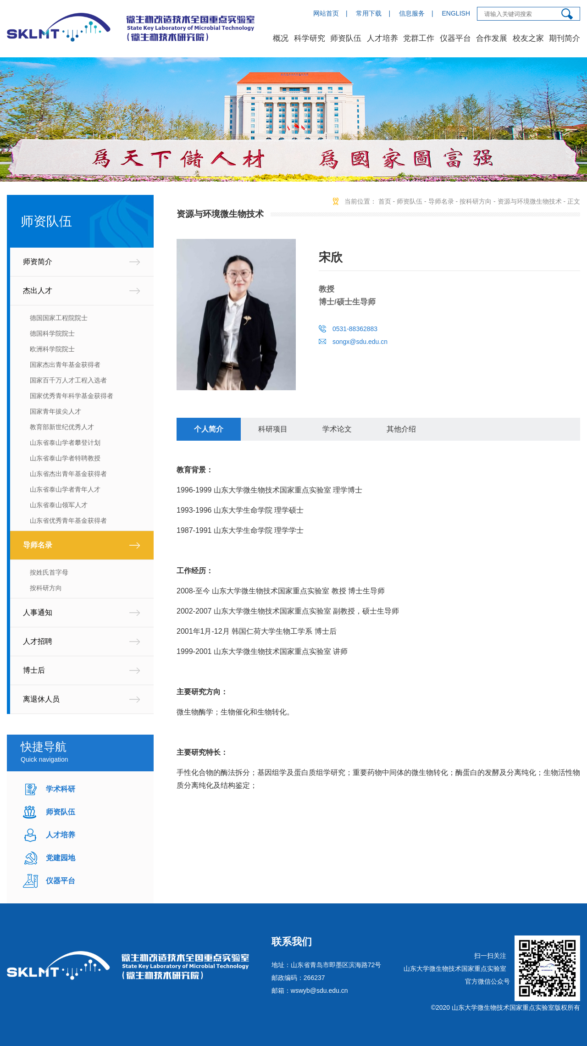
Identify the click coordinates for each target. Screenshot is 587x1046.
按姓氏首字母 (49, 572)
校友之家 (528, 38)
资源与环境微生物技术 (530, 201)
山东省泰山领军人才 (59, 505)
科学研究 (309, 38)
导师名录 (37, 545)
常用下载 (369, 13)
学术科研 (60, 789)
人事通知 (37, 612)
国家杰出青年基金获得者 (65, 364)
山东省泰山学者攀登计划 (65, 442)
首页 (384, 201)
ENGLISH (456, 13)
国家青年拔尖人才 (55, 411)
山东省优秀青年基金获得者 (68, 520)
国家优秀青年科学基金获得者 (71, 395)
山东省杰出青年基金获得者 (68, 473)
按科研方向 (46, 588)
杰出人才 (37, 290)
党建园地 (60, 858)
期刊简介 (564, 38)
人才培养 (382, 38)
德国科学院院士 (52, 333)
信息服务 (412, 13)
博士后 (34, 670)
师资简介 (37, 262)
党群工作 (418, 38)
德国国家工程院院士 (59, 317)
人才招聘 (37, 641)
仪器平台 (455, 38)
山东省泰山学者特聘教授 (65, 458)
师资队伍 (345, 38)
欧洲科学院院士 (52, 349)
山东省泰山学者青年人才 (65, 489)
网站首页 (326, 13)
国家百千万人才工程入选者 (68, 380)
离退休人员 (41, 699)
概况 (280, 38)
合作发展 (491, 38)
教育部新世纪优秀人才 (62, 427)
